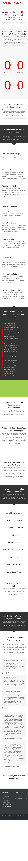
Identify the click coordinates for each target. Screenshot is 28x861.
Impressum (22, 796)
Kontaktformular (7, 804)
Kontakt (17, 796)
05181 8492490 (7, 806)
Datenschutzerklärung (21, 798)
